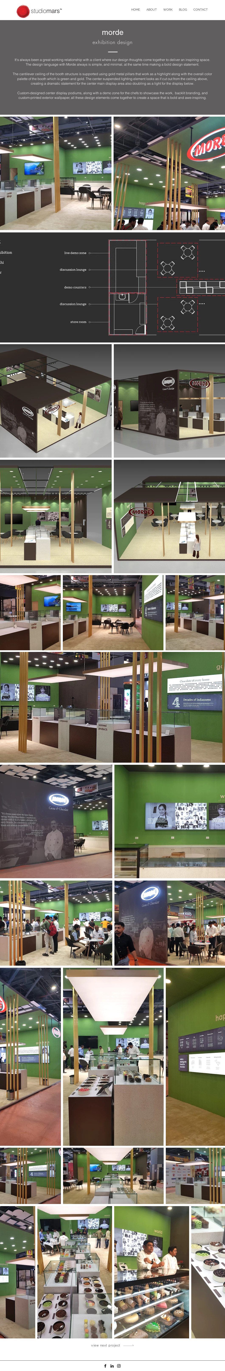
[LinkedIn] (112, 1366)
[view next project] (113, 1345)
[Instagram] (119, 1366)
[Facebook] (105, 1366)
